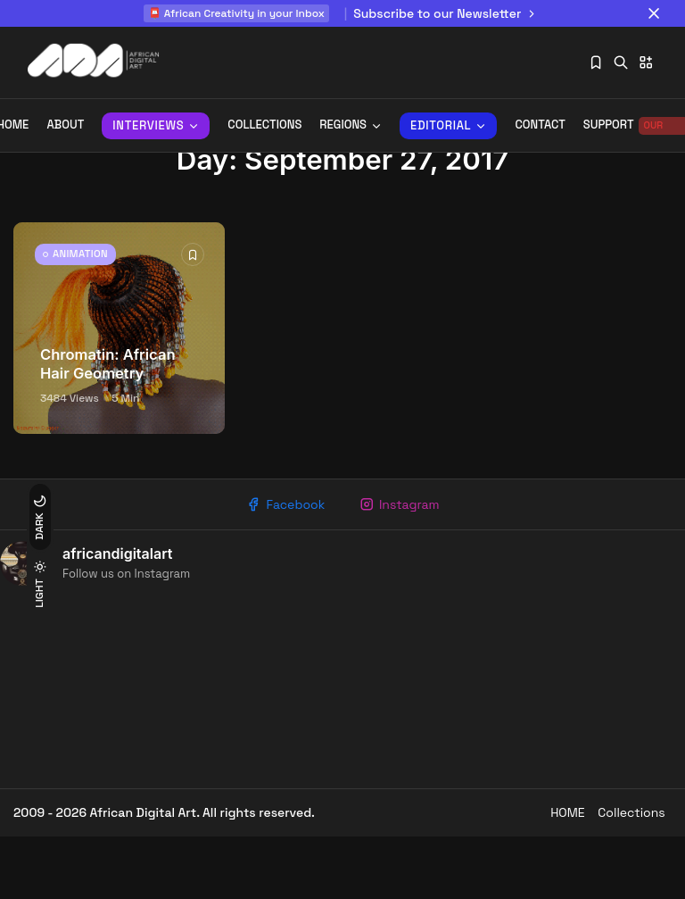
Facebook (279, 561)
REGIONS (350, 125)
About (65, 125)
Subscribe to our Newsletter (447, 13)
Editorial (448, 125)
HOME (547, 874)
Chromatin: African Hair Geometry (108, 418)
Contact (540, 125)
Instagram (404, 561)
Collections (264, 125)
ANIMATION (90, 316)
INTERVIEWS (155, 125)
